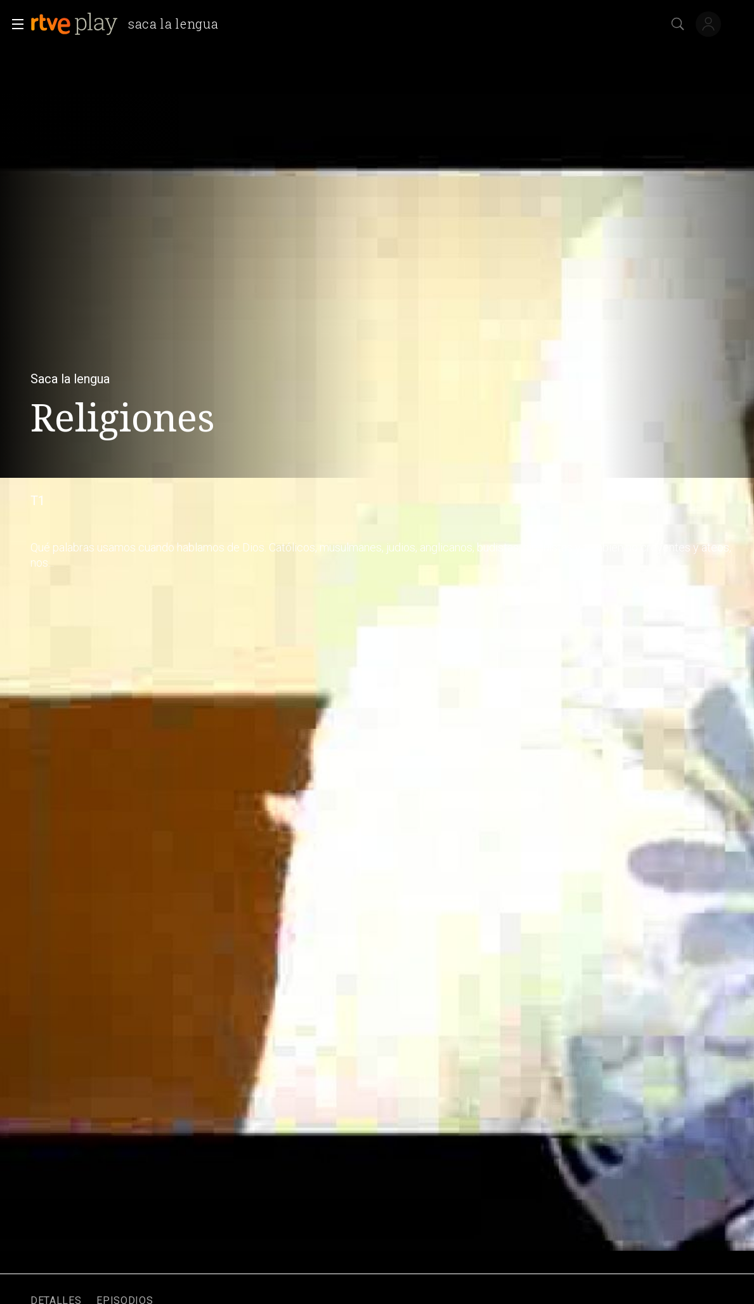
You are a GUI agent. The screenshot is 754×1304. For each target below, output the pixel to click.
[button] (14, 24)
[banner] (129, 24)
